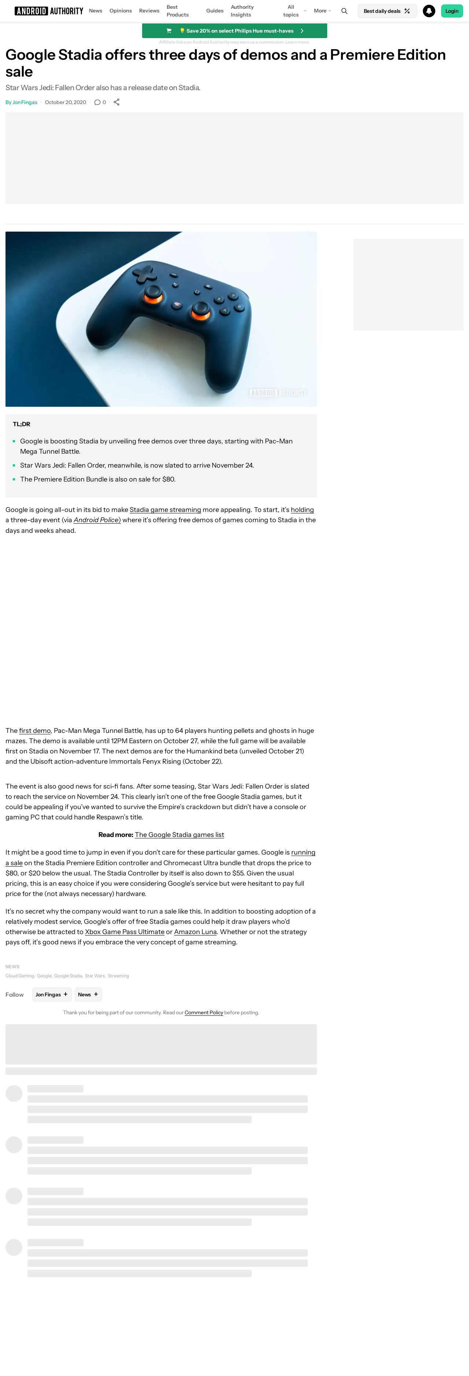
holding (302, 510)
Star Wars (95, 975)
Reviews (149, 10)
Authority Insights (242, 11)
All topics (291, 11)
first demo (35, 731)
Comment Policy (204, 1012)
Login (452, 11)
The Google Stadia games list (179, 835)
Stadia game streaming (165, 510)
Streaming (118, 975)
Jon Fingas (24, 102)
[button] (234, 11)
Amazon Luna (195, 932)
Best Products (178, 11)
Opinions (121, 10)
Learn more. (297, 42)
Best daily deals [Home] (387, 11)
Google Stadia (68, 975)
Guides (215, 10)
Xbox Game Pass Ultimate (125, 932)
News (95, 10)
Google (44, 975)
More (320, 10)
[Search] (344, 11)
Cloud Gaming (19, 975)
